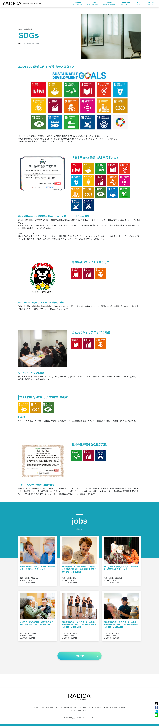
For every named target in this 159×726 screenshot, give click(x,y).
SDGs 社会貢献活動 (66, 708)
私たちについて (39, 708)
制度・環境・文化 (52, 708)
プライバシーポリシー (110, 708)
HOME (20, 43)
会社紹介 (85, 710)
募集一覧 (98, 708)
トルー (92, 718)
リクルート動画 (76, 710)
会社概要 (122, 708)
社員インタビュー (80, 708)
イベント (90, 708)
